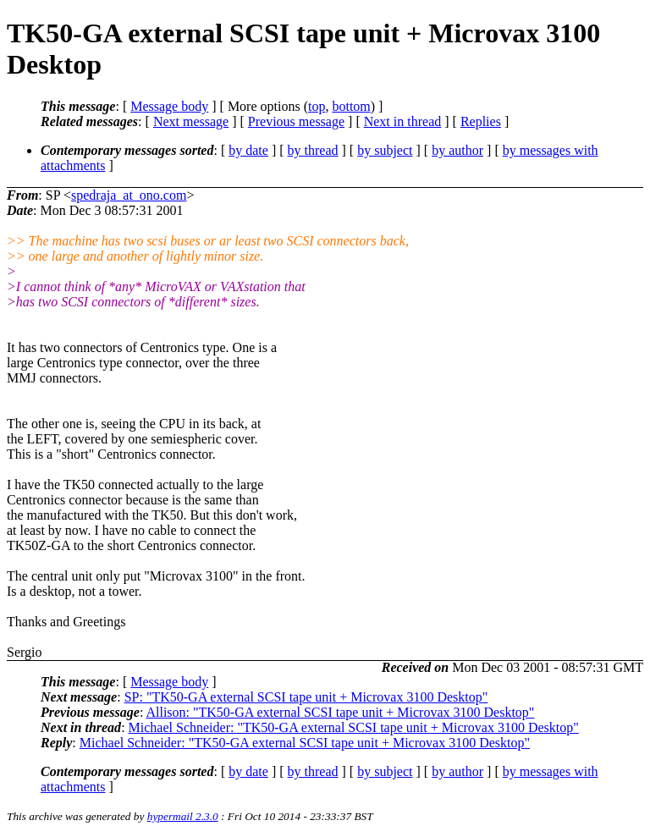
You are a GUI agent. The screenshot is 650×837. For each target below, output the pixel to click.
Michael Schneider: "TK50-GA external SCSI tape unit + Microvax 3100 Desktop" (354, 727)
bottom (351, 106)
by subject (384, 150)
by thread (313, 150)
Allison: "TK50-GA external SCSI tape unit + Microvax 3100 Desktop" (340, 712)
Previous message (296, 121)
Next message (191, 121)
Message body (169, 106)
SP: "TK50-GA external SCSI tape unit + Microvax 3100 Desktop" (306, 697)
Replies (480, 121)
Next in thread (403, 121)
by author (457, 150)
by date (248, 150)
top (316, 106)
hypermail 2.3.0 (182, 816)
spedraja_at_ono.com (128, 195)
